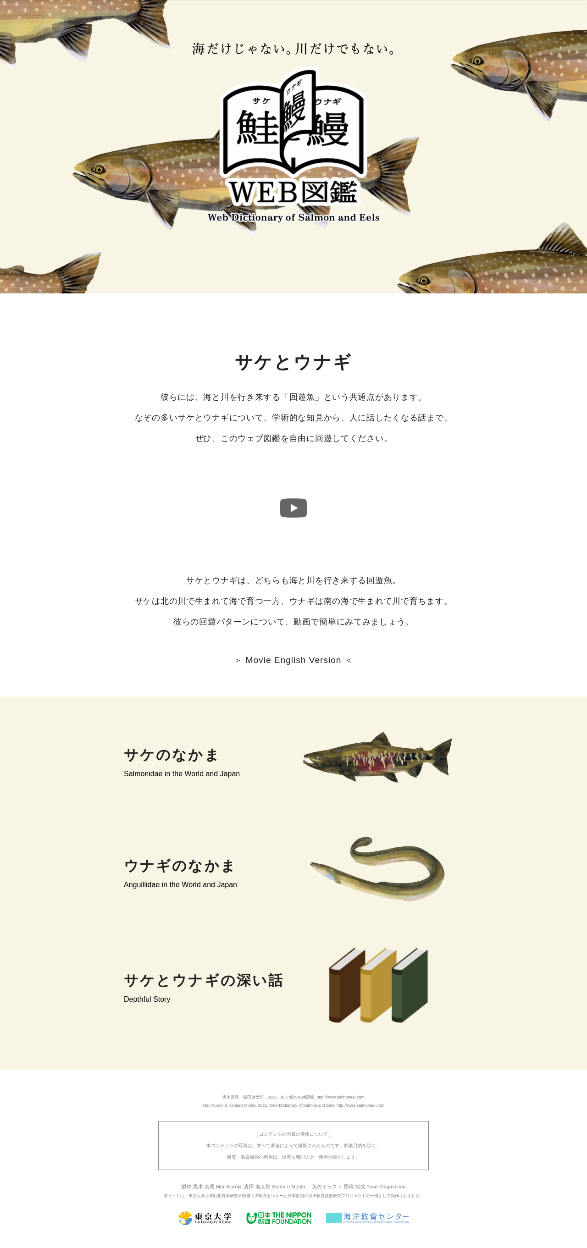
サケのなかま (172, 755)
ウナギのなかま (180, 866)
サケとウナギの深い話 (204, 980)
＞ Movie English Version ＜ (293, 660)
